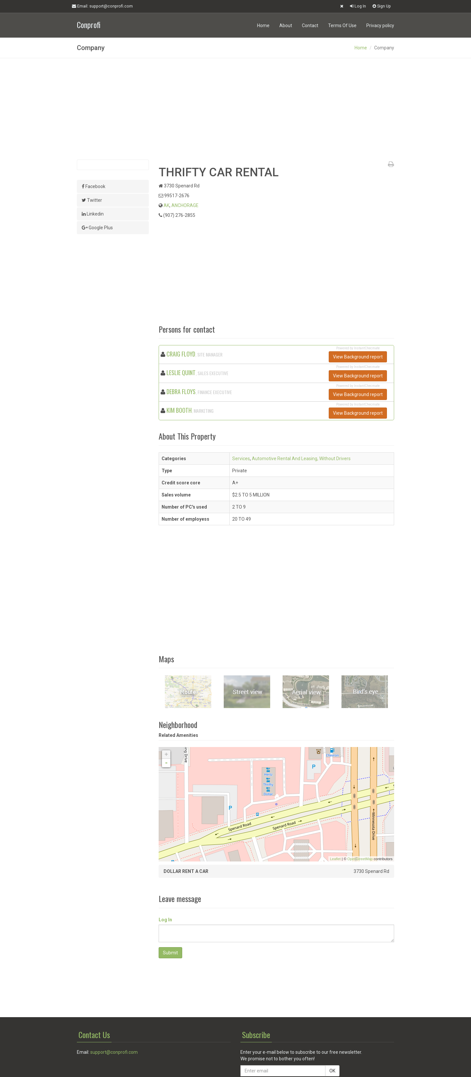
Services (241, 458)
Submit (170, 952)
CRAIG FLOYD (180, 354)
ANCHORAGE (185, 205)
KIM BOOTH (179, 410)
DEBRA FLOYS (181, 391)
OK (332, 1070)
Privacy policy (380, 25)
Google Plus (97, 227)
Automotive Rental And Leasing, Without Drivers (301, 458)
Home (263, 25)
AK (166, 205)
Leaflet (335, 859)
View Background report (358, 356)
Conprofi (88, 24)
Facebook (93, 186)
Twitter (92, 200)
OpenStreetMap (360, 859)
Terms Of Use (342, 25)
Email (102, 6)
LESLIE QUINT (181, 372)
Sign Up (382, 6)
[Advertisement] (235, 109)
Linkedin (93, 214)
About (285, 25)
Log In (358, 6)
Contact (310, 25)
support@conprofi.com (114, 1052)
